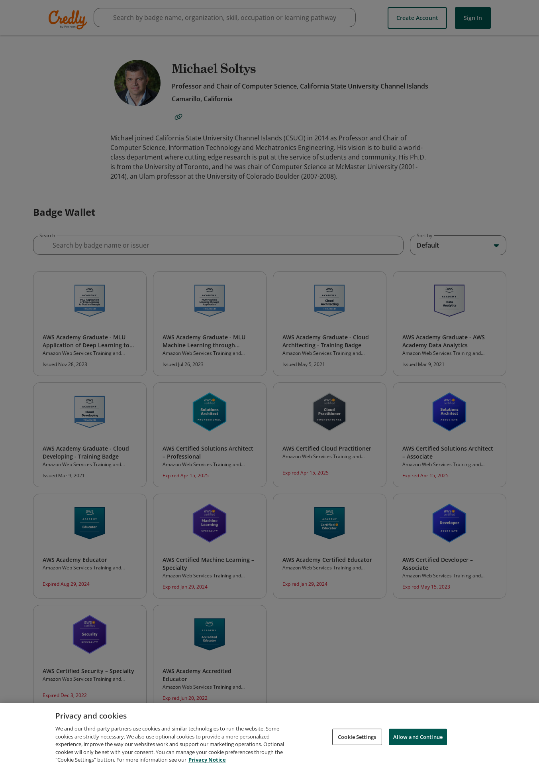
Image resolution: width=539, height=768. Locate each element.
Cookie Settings (357, 737)
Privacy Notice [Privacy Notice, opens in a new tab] (207, 760)
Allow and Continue (418, 737)
